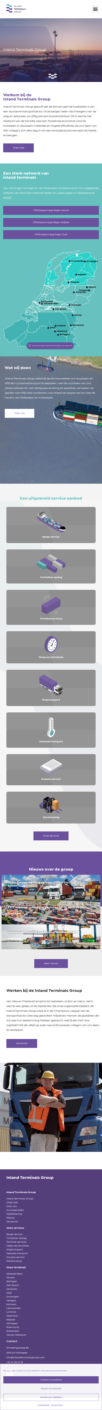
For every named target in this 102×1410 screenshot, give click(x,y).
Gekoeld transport (17, 1253)
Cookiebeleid (43, 1405)
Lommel (11, 1312)
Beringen (11, 1281)
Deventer (11, 1289)
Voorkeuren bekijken (51, 1397)
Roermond (12, 1327)
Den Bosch (12, 1285)
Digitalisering (14, 1214)
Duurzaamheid (15, 1210)
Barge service (14, 1234)
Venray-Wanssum (16, 1335)
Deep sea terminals (17, 1246)
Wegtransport (14, 1250)
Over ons (11, 1206)
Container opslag (16, 1238)
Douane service (15, 1257)
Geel (9, 1293)
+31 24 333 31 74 (14, 1362)
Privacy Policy (57, 1405)
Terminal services (16, 1242)
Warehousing (14, 1261)
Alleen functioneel (51, 1389)
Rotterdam (12, 1331)
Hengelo (11, 1301)
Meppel (10, 1320)
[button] (95, 9)
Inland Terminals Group (19, 1199)
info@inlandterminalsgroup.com (25, 1358)
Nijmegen (12, 1323)
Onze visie (12, 1203)
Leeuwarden (13, 1308)
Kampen (11, 1304)
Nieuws (10, 1218)
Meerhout (12, 1316)
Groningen (12, 1297)
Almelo (10, 1278)
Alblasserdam (14, 1274)
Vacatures (12, 1222)
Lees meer (14, 892)
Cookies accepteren (51, 1380)
